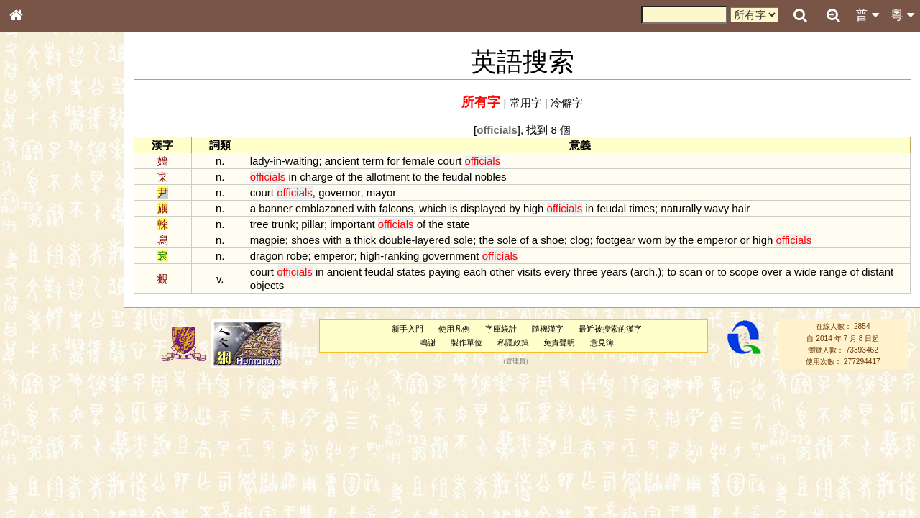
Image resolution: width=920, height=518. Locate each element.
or (745, 240)
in (277, 161)
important (352, 224)
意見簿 (602, 342)
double (396, 240)
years (614, 271)
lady (260, 161)
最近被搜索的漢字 (610, 328)
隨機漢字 (548, 328)
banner (276, 208)
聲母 (28, 378)
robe (297, 256)
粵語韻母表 (39, 309)
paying (444, 271)
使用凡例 (454, 328)
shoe (552, 240)
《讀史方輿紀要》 (52, 455)
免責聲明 (559, 342)
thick (365, 240)
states (411, 271)
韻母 (49, 378)
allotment (388, 177)
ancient (342, 161)
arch (644, 271)
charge (316, 177)
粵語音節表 (39, 282)
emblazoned (324, 208)
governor (339, 192)
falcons (396, 208)
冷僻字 (567, 102)
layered (432, 240)
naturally (681, 208)
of (340, 177)
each (475, 271)
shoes (305, 240)
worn (649, 240)
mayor (382, 192)
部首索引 (35, 192)
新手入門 (407, 328)
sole (463, 240)
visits (529, 271)
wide (805, 271)
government (450, 256)
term (373, 161)
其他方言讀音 (44, 404)
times (642, 208)
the (355, 177)
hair (741, 208)
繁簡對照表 (39, 481)
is (454, 208)
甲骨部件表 (39, 218)
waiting (302, 161)
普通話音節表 (44, 391)
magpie (267, 240)
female (418, 161)
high (533, 208)
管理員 (515, 361)
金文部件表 (39, 232)
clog (579, 240)
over (771, 271)
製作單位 (466, 342)
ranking (401, 256)
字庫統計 (501, 328)
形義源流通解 (44, 245)
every (557, 271)
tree (259, 224)
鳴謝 (428, 342)
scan (690, 271)
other (501, 271)
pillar (312, 224)
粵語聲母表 (39, 295)
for (393, 161)
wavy (716, 208)
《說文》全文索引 (52, 442)
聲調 (68, 378)
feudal (457, 177)
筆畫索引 (35, 205)
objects (267, 285)
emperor (717, 240)
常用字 (526, 102)
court (449, 161)
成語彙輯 (35, 468)
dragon (267, 256)
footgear (615, 240)
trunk (283, 224)
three (586, 271)
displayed (483, 208)
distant (877, 271)
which (432, 208)
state (457, 224)
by (514, 208)
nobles (490, 177)
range (833, 271)
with (367, 208)
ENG (63, 159)
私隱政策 (513, 342)
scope (744, 271)
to (417, 177)
